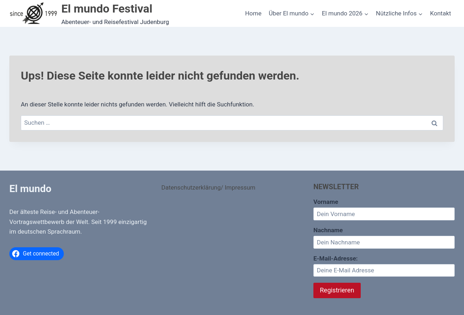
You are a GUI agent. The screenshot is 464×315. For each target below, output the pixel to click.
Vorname (325, 201)
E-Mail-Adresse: (384, 266)
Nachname (328, 230)
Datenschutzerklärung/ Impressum (208, 187)
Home (253, 13)
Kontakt (440, 13)
